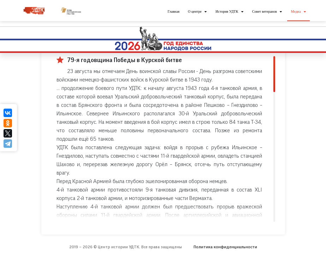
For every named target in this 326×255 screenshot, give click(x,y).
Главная (173, 11)
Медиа (296, 11)
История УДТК (226, 11)
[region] (166, 139)
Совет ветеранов (264, 11)
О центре (195, 11)
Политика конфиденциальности (225, 247)
